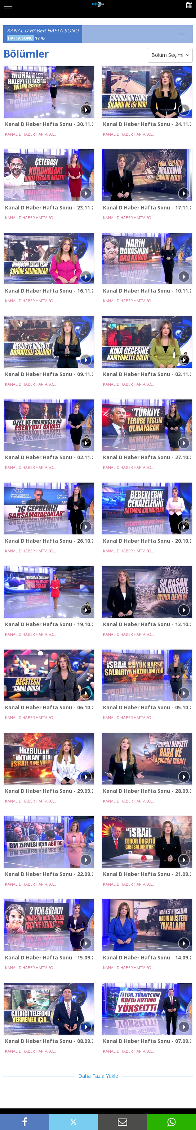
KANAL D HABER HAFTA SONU (31, 134)
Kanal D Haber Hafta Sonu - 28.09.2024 (147, 790)
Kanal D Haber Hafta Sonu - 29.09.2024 (49, 790)
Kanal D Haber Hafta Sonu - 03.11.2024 (147, 374)
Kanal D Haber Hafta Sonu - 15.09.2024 (49, 957)
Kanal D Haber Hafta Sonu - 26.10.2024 (49, 540)
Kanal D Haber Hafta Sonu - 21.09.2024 (147, 874)
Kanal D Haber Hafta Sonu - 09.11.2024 (49, 374)
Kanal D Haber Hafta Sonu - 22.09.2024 (49, 874)
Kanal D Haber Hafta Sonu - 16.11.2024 (49, 290)
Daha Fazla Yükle (98, 1075)
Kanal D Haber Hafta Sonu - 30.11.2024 (49, 124)
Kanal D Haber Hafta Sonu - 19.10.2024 (49, 624)
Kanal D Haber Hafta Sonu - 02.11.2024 (49, 457)
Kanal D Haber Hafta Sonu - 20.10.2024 (147, 540)
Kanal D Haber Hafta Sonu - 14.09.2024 (147, 957)
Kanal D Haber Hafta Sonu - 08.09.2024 (49, 1041)
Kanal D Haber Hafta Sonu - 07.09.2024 (147, 1041)
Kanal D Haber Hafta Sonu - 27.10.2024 (147, 457)
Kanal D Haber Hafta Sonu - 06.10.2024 (49, 707)
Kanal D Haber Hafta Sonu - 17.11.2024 (147, 207)
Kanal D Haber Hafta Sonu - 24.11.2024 (147, 124)
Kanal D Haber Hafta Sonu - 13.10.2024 (147, 624)
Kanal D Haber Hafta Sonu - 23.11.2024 (49, 207)
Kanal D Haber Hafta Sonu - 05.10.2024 (147, 707)
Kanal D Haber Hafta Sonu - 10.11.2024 (147, 290)
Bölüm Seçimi (170, 55)
